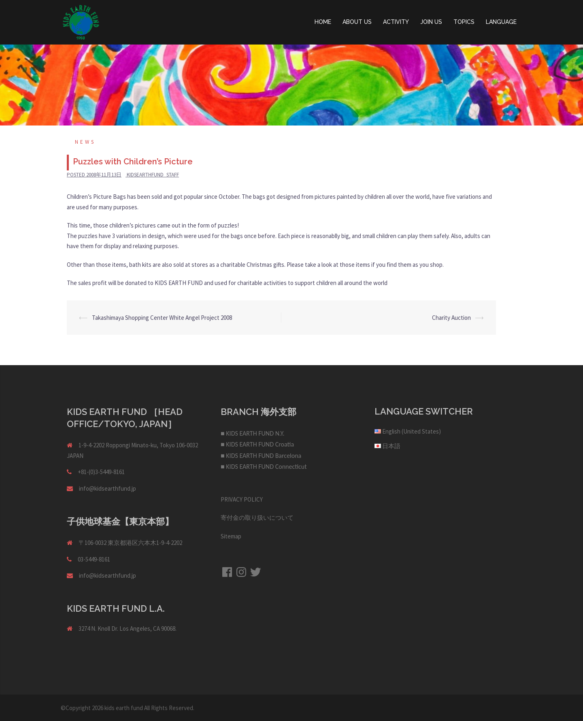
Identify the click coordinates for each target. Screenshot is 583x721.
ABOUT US (357, 22)
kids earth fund (123, 708)
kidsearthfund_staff (153, 174)
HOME (323, 22)
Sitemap (231, 536)
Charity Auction (451, 317)
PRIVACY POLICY (242, 499)
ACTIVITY (396, 22)
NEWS (85, 141)
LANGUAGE (501, 22)
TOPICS (463, 22)
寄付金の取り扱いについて (257, 517)
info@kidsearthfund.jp (107, 488)
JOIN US (431, 22)
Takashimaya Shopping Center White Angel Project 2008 (162, 317)
